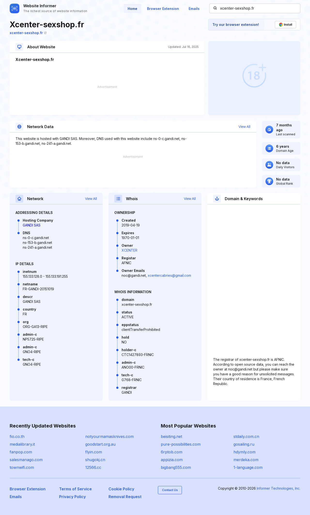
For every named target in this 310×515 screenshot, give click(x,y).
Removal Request (124, 496)
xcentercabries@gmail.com (169, 275)
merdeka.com (245, 459)
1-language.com (248, 467)
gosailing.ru (243, 444)
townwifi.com (22, 467)
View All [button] (244, 127)
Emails (194, 9)
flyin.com (93, 452)
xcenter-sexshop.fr (28, 33)
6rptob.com (171, 452)
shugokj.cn (95, 459)
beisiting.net (171, 436)
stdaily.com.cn (246, 436)
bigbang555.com (176, 467)
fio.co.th (17, 436)
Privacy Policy (72, 496)
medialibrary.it (22, 444)
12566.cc (93, 467)
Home (132, 9)
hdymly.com (244, 452)
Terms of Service (75, 488)
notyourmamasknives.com (109, 436)
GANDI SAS (31, 225)
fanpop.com (21, 452)
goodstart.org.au (100, 444)
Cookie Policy (121, 488)
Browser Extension (163, 9)
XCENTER (129, 250)
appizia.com (172, 459)
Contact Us (170, 490)
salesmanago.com (26, 459)
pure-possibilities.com (181, 444)
